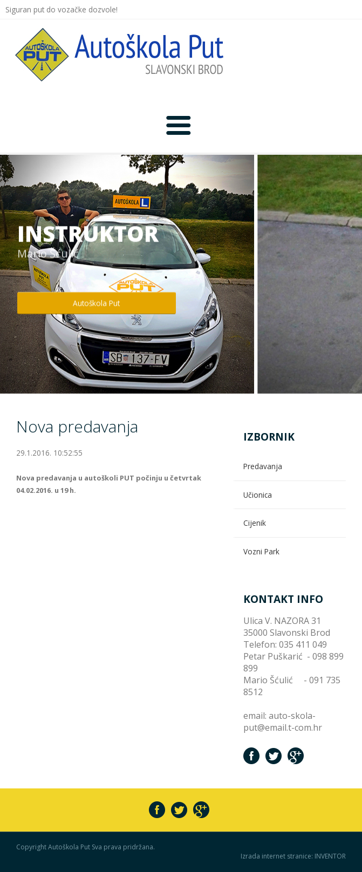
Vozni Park (261, 551)
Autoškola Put (96, 303)
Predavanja (262, 466)
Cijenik (254, 523)
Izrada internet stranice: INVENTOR (293, 856)
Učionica (257, 495)
